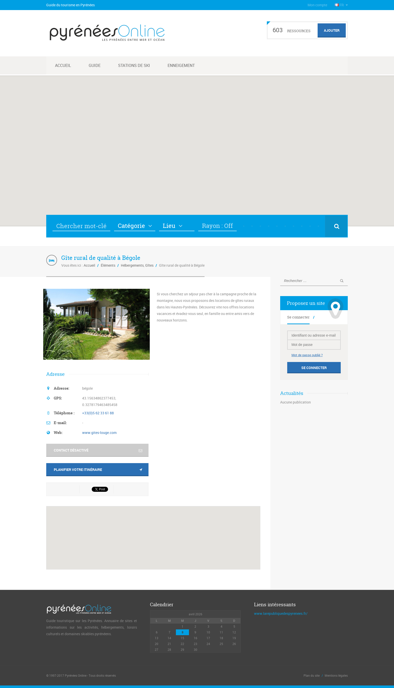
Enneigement (181, 65)
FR (339, 5)
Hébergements (132, 265)
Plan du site (312, 675)
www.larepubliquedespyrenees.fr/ (281, 613)
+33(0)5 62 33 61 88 (98, 413)
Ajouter (331, 30)
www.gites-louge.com (99, 432)
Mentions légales (336, 675)
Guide (95, 65)
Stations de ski (134, 65)
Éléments (108, 265)
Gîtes (149, 265)
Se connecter (298, 317)
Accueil (63, 65)
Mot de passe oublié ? (307, 355)
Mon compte (317, 5)
